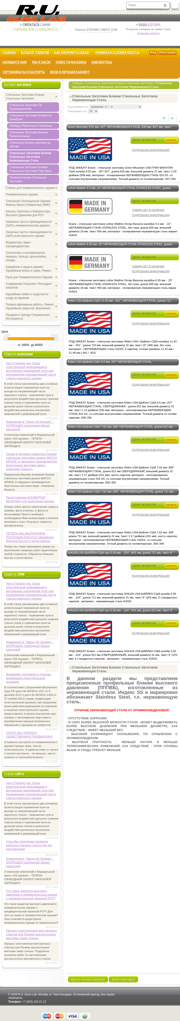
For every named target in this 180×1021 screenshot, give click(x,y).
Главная (9, 52)
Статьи (14, 774)
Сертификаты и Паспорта (24, 72)
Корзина (148, 24)
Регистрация (167, 52)
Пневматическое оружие (22, 194)
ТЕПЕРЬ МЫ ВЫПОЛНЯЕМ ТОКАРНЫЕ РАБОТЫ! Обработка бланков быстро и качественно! (29, 537)
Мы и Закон (41, 62)
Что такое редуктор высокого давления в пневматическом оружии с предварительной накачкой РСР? (31, 894)
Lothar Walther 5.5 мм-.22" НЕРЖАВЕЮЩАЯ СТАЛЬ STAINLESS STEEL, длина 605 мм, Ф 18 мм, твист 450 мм (119, 190)
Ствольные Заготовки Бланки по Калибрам (30, 117)
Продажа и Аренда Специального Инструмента (28, 316)
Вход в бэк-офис (123, 979)
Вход (153, 52)
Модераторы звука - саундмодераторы (19, 244)
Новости (18, 354)
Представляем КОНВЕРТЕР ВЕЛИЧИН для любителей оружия (30, 499)
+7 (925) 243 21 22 (46, 29)
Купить (171, 140)
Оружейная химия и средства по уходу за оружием (27, 296)
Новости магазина (71, 62)
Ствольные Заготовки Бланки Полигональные (28, 134)
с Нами (35, 24)
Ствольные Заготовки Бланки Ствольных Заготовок (119, 83)
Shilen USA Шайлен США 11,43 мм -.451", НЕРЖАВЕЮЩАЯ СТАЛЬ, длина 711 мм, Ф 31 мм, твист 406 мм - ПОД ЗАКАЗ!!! (119, 303)
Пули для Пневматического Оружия (29, 277)
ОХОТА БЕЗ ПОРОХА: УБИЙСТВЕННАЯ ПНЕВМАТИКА (29, 734)
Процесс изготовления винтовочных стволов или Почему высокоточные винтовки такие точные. (31, 934)
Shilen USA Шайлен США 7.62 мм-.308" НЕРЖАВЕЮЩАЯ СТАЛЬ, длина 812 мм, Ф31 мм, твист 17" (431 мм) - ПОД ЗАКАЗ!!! (120, 429)
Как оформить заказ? (72, 52)
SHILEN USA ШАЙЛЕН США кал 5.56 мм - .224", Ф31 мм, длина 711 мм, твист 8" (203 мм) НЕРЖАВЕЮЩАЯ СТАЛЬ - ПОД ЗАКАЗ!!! (120, 555)
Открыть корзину (148, 33)
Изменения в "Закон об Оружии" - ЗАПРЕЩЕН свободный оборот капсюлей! (29, 425)
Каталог (17, 84)
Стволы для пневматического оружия (30, 188)
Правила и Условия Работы (117, 52)
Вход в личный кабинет (70, 72)
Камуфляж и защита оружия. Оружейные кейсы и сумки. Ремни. (28, 268)
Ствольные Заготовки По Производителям (25, 107)
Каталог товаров (35, 52)
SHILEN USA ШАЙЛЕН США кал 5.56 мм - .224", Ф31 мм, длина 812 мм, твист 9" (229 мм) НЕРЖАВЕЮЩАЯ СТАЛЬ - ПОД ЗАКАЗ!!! (120, 613)
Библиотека (102, 62)
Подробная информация (150, 150)
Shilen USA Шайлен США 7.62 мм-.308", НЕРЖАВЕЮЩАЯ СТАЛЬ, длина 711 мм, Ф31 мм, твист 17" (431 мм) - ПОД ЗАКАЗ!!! (121, 494)
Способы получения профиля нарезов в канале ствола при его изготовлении (29, 845)
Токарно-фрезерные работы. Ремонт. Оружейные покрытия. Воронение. (30, 306)
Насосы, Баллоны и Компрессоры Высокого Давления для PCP (28, 213)
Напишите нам (15, 62)
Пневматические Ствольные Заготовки (27, 179)
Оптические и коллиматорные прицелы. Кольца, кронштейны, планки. (26, 256)
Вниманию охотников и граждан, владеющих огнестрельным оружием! (29, 678)
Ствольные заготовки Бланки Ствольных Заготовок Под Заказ (30, 169)
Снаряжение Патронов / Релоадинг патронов (29, 285)
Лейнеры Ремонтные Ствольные (30, 125)
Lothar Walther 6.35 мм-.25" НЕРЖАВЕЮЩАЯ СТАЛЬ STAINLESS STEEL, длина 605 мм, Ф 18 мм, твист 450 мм (120, 247)
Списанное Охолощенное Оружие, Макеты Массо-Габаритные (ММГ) (28, 202)
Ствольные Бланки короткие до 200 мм (29, 144)
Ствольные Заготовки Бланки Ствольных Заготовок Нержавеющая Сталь (30, 156)
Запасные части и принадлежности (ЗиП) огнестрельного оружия (29, 233)
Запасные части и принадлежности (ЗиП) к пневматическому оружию (29, 223)
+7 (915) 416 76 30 (23, 29)
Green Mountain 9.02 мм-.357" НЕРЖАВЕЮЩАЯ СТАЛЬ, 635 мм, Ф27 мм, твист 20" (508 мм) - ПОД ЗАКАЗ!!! (119, 129)
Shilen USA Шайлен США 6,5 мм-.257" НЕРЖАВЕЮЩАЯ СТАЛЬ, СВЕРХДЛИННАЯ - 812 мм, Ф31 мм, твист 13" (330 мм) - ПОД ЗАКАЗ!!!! (114, 364)
